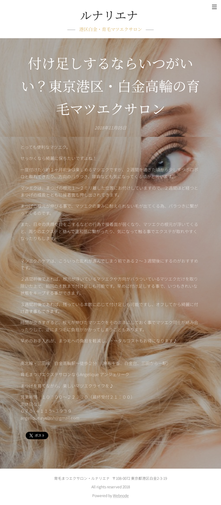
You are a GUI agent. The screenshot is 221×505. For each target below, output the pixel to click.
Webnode (121, 495)
